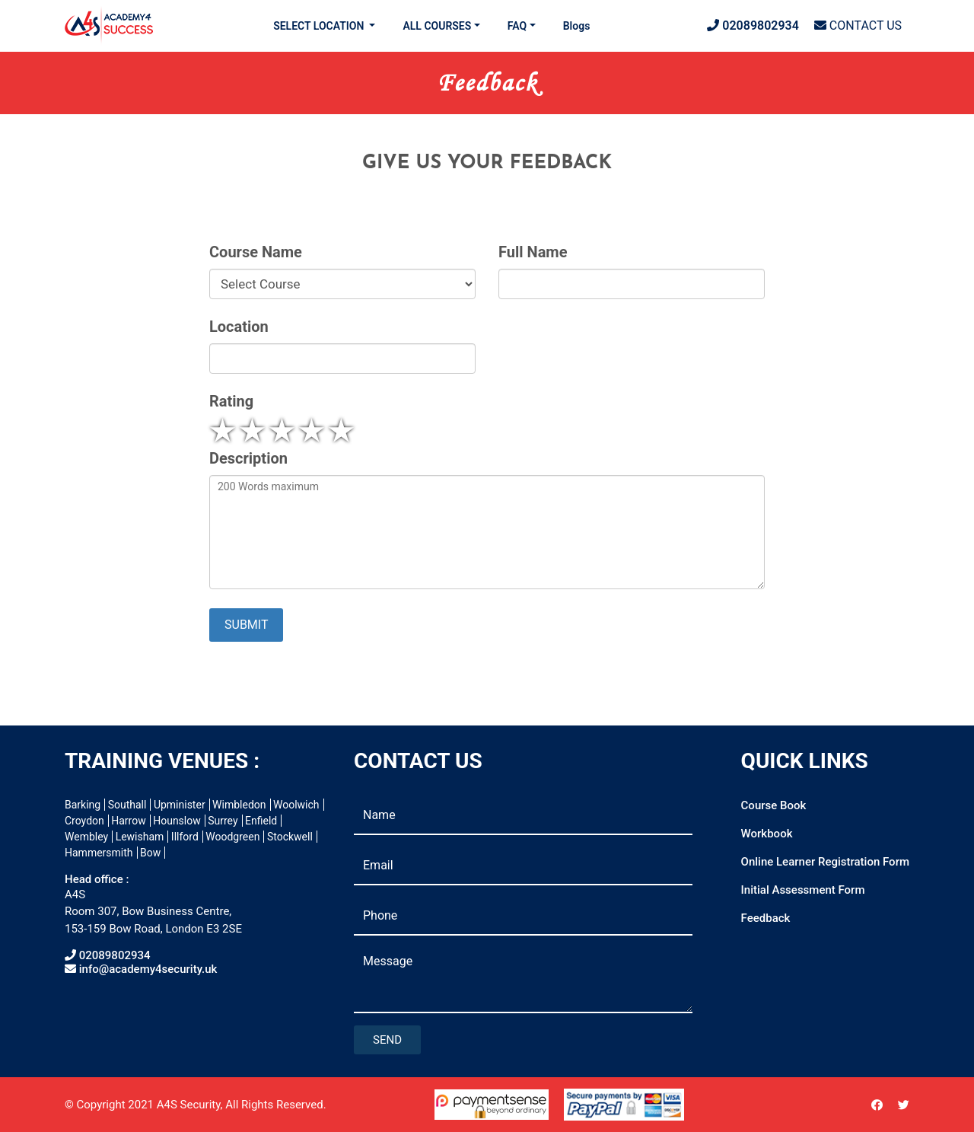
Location (239, 327)
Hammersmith (99, 853)
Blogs (576, 26)
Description (248, 458)
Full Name (532, 252)
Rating (231, 401)
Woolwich (296, 805)
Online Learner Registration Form (825, 862)
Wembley (86, 837)
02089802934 (753, 25)
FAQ (517, 26)
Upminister (179, 805)
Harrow (128, 821)
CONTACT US (858, 25)
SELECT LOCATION (320, 26)
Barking (82, 805)
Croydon (84, 821)
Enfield (261, 821)
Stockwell (290, 837)
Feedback (766, 918)
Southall (127, 805)
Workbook (767, 833)
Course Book (774, 805)
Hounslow (177, 821)
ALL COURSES (437, 26)
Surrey (222, 821)
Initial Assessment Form (803, 890)
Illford (185, 837)
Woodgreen (232, 837)
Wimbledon (239, 805)
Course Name (255, 252)
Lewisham (140, 837)
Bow (150, 853)
